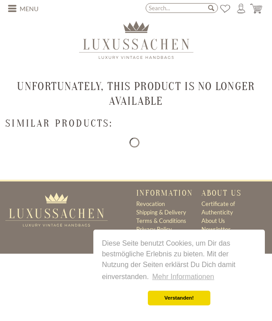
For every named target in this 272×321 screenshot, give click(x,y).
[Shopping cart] (257, 8)
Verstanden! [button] (179, 297)
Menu (23, 7)
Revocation (150, 203)
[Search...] (182, 8)
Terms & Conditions (161, 220)
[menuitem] (23, 9)
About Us (213, 220)
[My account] (241, 8)
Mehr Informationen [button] (183, 276)
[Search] (211, 7)
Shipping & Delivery (161, 212)
